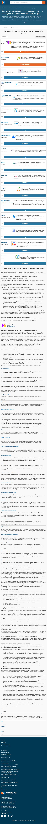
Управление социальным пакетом (8, 499)
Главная (4, 8)
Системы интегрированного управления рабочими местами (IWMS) (9, 772)
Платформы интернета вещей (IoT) (8, 774)
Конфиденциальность (5, 744)
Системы (6, 27)
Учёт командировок (5, 519)
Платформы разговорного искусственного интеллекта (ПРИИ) (10, 776)
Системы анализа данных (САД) (8, 760)
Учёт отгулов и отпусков (6, 526)
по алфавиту (4, 36)
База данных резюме (5, 542)
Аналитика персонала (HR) (6, 374)
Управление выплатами (6, 462)
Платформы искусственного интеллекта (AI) (9, 783)
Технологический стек (6, 745)
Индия (2, 708)
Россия (2, 713)
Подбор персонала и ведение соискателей (9, 446)
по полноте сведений (40, 36)
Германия (3, 731)
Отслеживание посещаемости (13, 8)
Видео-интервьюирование (6, 383)
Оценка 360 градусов (5, 437)
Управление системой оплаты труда (8, 492)
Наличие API (3, 417)
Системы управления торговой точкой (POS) (9, 786)
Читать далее (24, 22)
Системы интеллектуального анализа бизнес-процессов (9, 762)
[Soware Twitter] (12, 816)
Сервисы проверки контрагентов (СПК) (9, 764)
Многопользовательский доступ (7, 409)
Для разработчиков (5, 752)
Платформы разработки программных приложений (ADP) (9, 767)
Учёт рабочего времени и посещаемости (9, 534)
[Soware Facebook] (8, 816)
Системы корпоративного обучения (8, 780)
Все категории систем (5, 788)
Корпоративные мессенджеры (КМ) (8, 779)
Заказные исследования (6, 754)
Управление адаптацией (6, 455)
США (2, 721)
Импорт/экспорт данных (6, 394)
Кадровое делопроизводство (7, 401)
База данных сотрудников (6, 559)
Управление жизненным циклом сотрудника (10, 471)
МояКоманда (10, 324)
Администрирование (5, 368)
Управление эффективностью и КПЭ (8, 510)
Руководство (14, 27)
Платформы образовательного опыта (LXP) (10, 769)
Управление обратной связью (7, 482)
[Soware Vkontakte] (5, 816)
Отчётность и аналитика (6, 429)
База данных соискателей (6, 550)
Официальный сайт (24, 51)
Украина (3, 726)
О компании (3, 742)
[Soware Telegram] (2, 816)
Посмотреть (25, 77)
